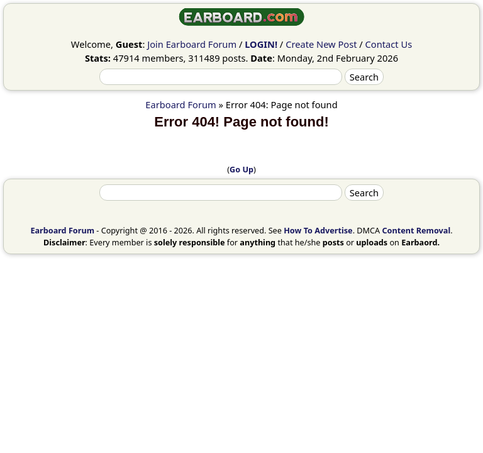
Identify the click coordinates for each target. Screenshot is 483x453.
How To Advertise (318, 230)
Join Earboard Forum (191, 44)
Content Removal (416, 230)
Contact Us (389, 44)
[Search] (220, 77)
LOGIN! (261, 44)
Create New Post (321, 44)
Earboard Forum (180, 104)
